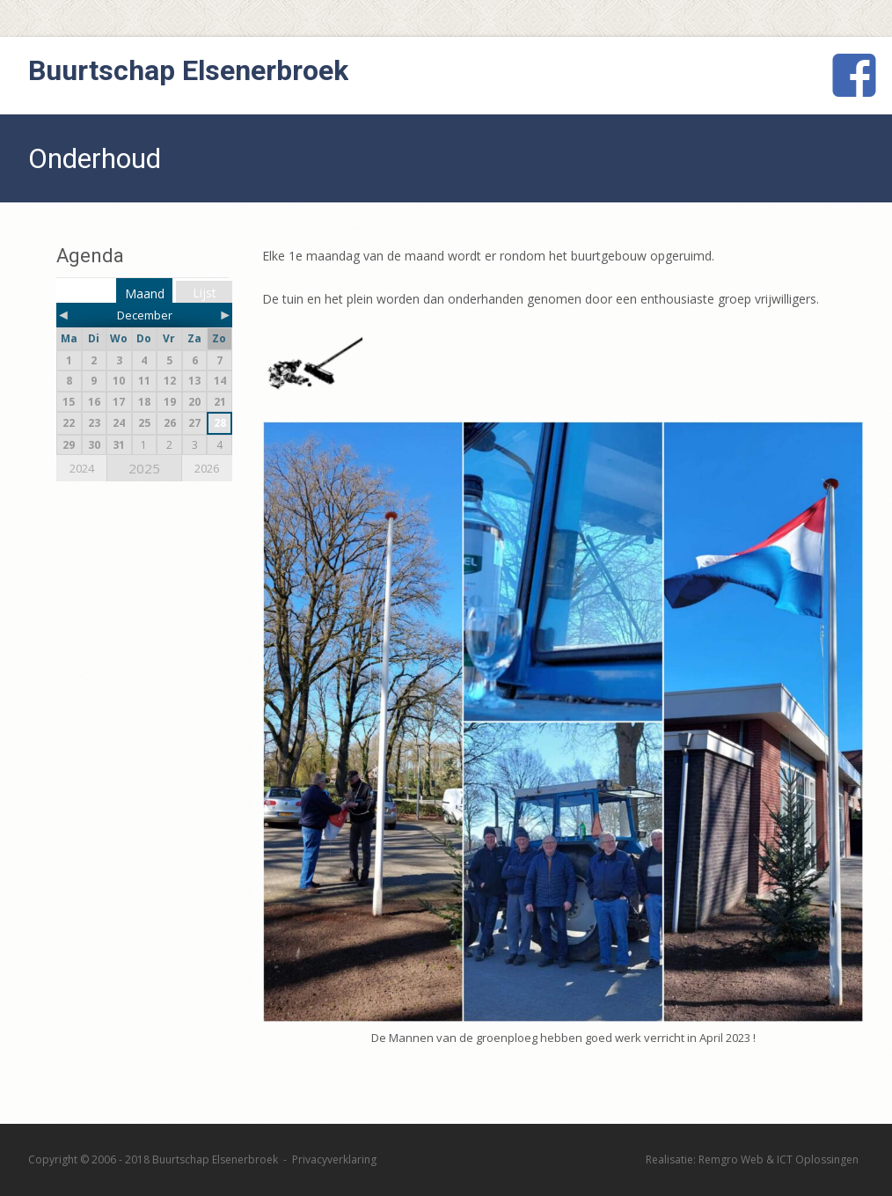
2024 (81, 468)
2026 (206, 468)
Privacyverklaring (334, 1159)
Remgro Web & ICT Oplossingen (778, 1159)
